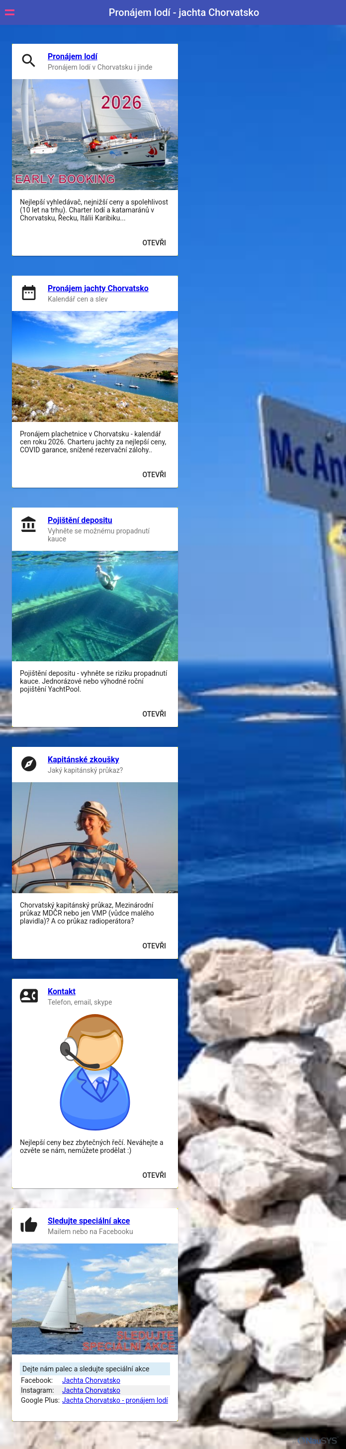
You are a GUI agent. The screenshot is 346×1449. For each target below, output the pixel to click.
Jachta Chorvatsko (91, 1380)
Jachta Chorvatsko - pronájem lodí (115, 1400)
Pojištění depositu (80, 520)
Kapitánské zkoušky (83, 759)
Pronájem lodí (72, 56)
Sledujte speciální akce (89, 1221)
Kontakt (62, 991)
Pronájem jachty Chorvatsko (98, 288)
